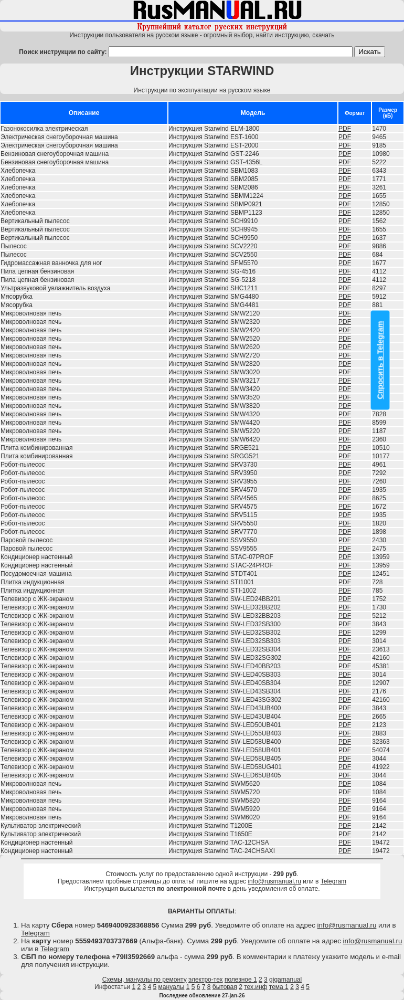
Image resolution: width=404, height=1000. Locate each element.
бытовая (224, 987)
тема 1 (279, 987)
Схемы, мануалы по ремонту (144, 979)
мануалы (171, 987)
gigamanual (285, 979)
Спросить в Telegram (380, 360)
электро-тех (205, 979)
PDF (344, 128)
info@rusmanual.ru (274, 881)
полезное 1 (241, 979)
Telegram (333, 881)
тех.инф (255, 987)
